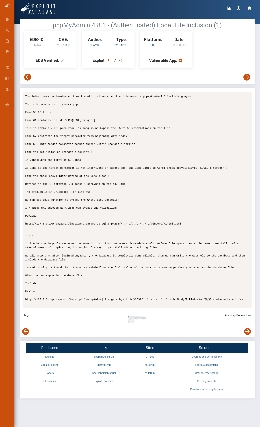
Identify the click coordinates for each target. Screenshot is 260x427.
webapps (121, 45)
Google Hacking (49, 364)
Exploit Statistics (104, 381)
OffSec (150, 356)
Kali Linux (150, 364)
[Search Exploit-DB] (249, 8)
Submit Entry (104, 364)
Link (248, 315)
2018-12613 (63, 45)
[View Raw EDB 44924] (121, 60)
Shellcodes (50, 381)
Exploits (49, 356)
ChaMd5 (95, 45)
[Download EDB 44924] (109, 60)
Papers (50, 373)
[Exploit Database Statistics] (229, 8)
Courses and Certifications (207, 356)
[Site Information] (239, 8)
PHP (153, 45)
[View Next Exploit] (246, 77)
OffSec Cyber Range (206, 373)
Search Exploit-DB (104, 356)
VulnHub (150, 373)
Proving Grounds (206, 381)
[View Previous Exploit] (27, 77)
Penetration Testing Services (206, 389)
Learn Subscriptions (206, 364)
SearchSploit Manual (104, 373)
